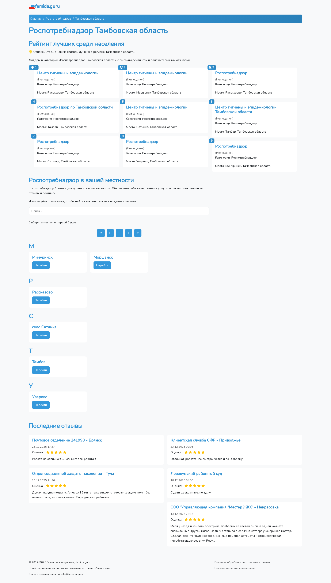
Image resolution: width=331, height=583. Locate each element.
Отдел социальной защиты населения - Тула (73, 473)
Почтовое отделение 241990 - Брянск (67, 440)
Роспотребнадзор (58, 18)
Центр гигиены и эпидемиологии (68, 73)
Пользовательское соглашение (234, 568)
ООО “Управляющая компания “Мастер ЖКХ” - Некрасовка (225, 507)
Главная (36, 18)
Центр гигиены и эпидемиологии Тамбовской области (246, 109)
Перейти (41, 265)
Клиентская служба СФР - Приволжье (205, 440)
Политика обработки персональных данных (242, 562)
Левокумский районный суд (196, 473)
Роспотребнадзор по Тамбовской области (75, 107)
